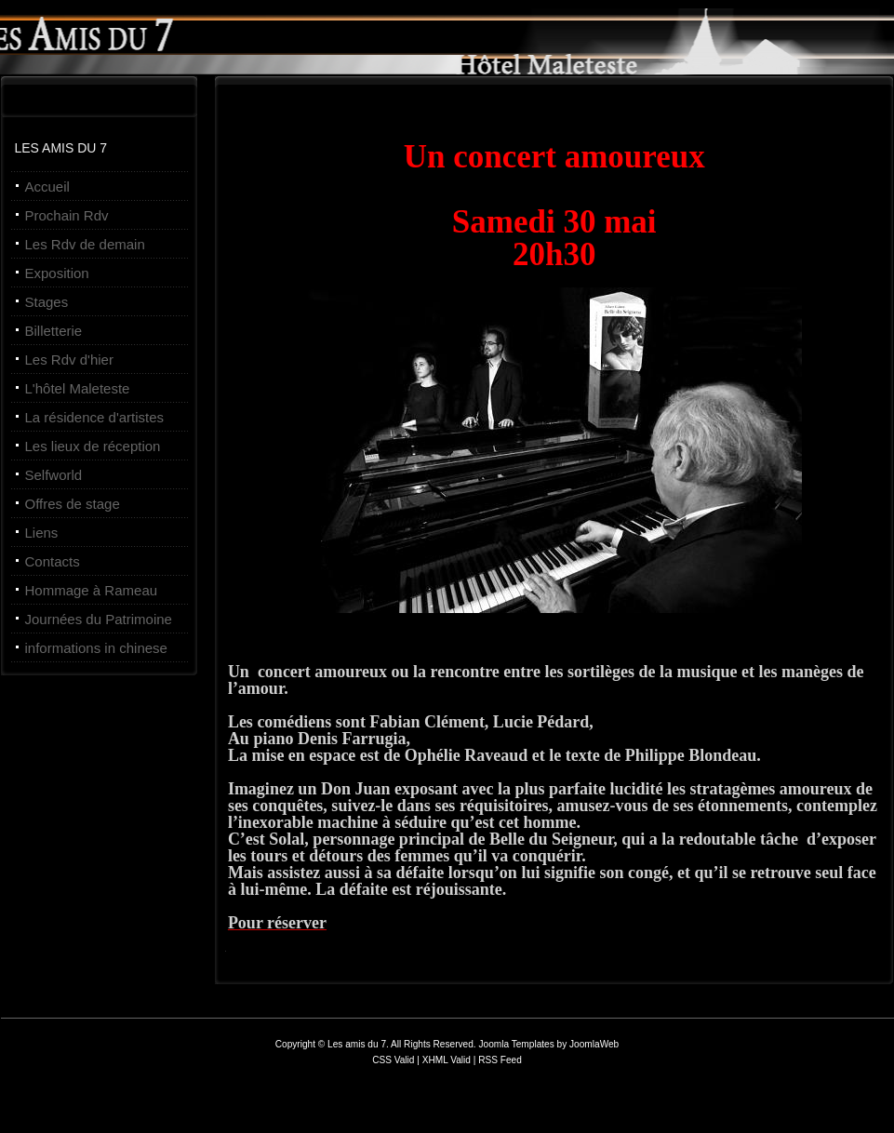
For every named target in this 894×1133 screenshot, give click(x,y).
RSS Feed (500, 1060)
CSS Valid (394, 1060)
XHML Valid (446, 1060)
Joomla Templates (516, 1044)
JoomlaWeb (594, 1044)
